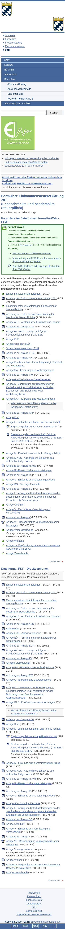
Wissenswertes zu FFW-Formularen (24, 165)
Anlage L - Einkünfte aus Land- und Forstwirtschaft (33, 422)
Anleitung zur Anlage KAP (20, 412)
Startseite (10, 35)
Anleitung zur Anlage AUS (20, 326)
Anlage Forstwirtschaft (18, 662)
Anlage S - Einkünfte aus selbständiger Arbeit (30, 479)
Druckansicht (34, 903)
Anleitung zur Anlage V (18, 517)
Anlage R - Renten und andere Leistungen (28, 470)
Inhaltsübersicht (33, 900)
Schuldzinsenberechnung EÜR (22, 348)
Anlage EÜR (12, 339)
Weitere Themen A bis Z (20, 98)
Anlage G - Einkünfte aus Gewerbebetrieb (28, 379)
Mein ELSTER (26, 245)
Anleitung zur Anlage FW (19, 374)
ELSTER (9, 69)
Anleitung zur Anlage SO (19, 488)
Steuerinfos (10, 74)
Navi (35, 926)
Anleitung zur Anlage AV (19, 357)
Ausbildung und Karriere (17, 103)
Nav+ (46, 926)
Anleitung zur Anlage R (18, 475)
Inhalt (15, 926)
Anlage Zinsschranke (17, 553)
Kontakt (8, 64)
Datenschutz (34, 896)
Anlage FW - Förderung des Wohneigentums (30, 370)
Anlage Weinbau (15, 540)
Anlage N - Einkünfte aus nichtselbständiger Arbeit (33, 453)
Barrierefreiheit (34, 910)
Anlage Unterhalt (15, 504)
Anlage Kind (12, 417)
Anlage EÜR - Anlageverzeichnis (23, 633)
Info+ (25, 926)
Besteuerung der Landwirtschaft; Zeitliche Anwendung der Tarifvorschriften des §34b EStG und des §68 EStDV (37, 437)
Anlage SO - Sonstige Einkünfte (23, 484)
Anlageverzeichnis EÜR (19, 343)
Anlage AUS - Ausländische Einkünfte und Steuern (33, 322)
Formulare (10, 39)
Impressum (34, 892)
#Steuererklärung (16, 84)
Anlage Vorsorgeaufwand (19, 530)
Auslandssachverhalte (19, 89)
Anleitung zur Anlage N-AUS (21, 465)
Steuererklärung (13, 42)
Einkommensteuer (15, 46)
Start (7, 60)
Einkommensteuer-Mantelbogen (23, 293)
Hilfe (34, 907)
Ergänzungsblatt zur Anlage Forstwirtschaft (34, 426)
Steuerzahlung (15, 93)
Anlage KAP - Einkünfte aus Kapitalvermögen (30, 398)
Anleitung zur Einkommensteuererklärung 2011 (31, 298)
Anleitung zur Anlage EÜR (20, 353)
